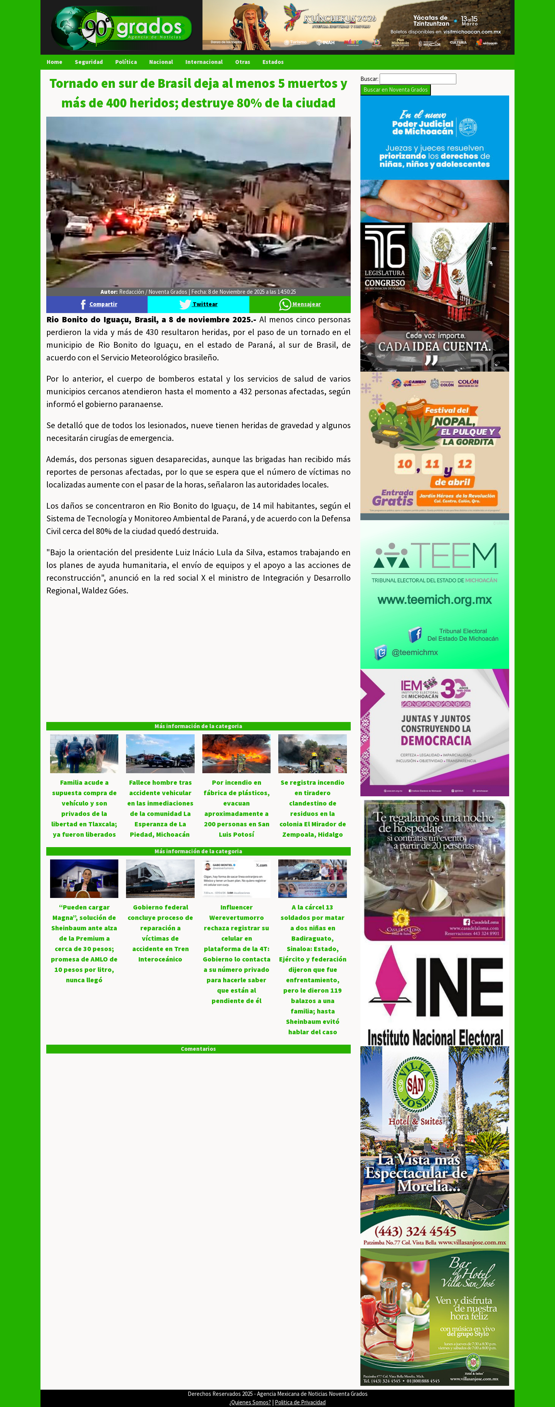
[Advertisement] (198, 659)
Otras (242, 61)
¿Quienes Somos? (250, 1402)
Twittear (198, 304)
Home (54, 61)
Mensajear (300, 304)
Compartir (97, 304)
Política (126, 61)
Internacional (204, 61)
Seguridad (89, 61)
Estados (273, 61)
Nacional (161, 61)
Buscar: (369, 78)
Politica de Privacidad (300, 1402)
